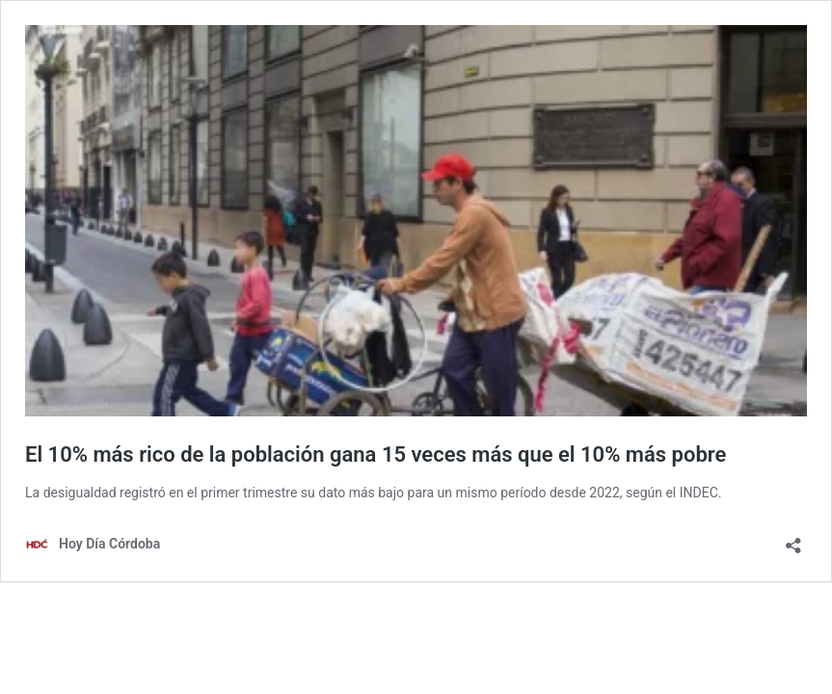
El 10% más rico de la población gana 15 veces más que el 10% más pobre (375, 454)
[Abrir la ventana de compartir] (793, 539)
